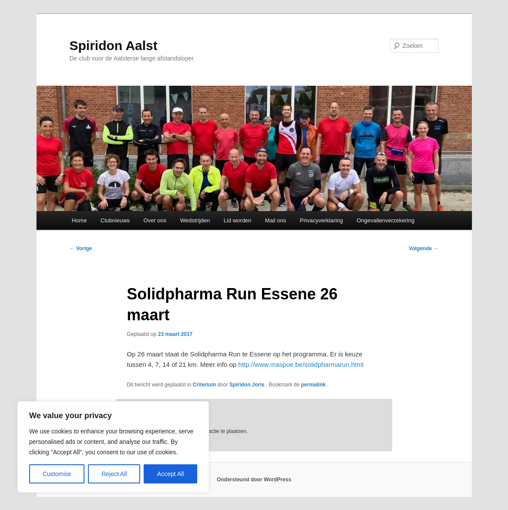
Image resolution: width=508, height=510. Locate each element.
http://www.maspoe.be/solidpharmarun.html (300, 364)
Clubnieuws (115, 220)
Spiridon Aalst (114, 45)
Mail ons (275, 220)
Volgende (423, 248)
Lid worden (238, 220)
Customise (57, 473)
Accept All (170, 473)
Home (79, 220)
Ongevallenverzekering (385, 220)
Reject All (114, 473)
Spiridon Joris (247, 385)
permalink (314, 385)
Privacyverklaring (321, 220)
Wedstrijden (195, 220)
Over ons (155, 220)
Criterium (204, 385)
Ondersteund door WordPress (254, 479)
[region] (113, 447)
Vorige (81, 248)
